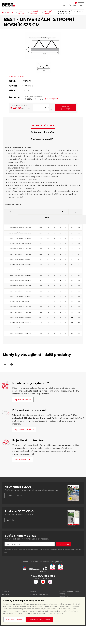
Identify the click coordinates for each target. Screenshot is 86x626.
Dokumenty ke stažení (39, 594)
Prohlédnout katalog (15, 496)
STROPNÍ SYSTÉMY (34, 12)
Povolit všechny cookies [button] (39, 620)
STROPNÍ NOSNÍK (48, 12)
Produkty (10, 12)
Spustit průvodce (23, 400)
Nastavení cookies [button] (14, 619)
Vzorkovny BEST (22, 460)
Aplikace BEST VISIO (24, 430)
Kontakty (33, 591)
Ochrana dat (63, 597)
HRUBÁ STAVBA (21, 12)
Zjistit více (11, 520)
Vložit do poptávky (65, 108)
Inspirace (5, 594)
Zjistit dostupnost (51, 99)
